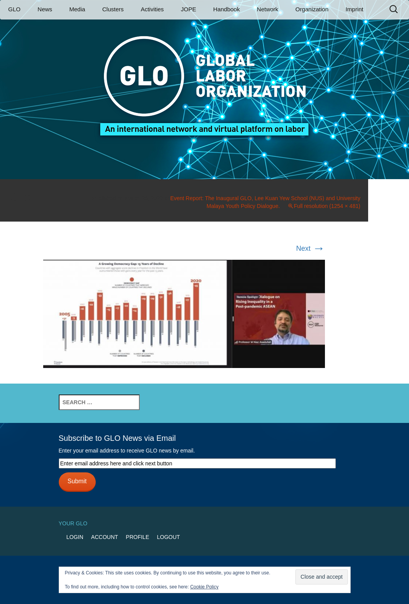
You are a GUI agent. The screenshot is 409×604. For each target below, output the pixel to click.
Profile (137, 537)
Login (75, 537)
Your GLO (73, 523)
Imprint (354, 9)
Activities (152, 9)
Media (77, 9)
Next (310, 248)
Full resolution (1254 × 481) (327, 206)
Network (267, 9)
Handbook (226, 9)
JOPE (188, 9)
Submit (76, 481)
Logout (168, 537)
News (45, 9)
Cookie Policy (204, 587)
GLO (14, 9)
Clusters (113, 9)
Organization (311, 9)
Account (104, 537)
